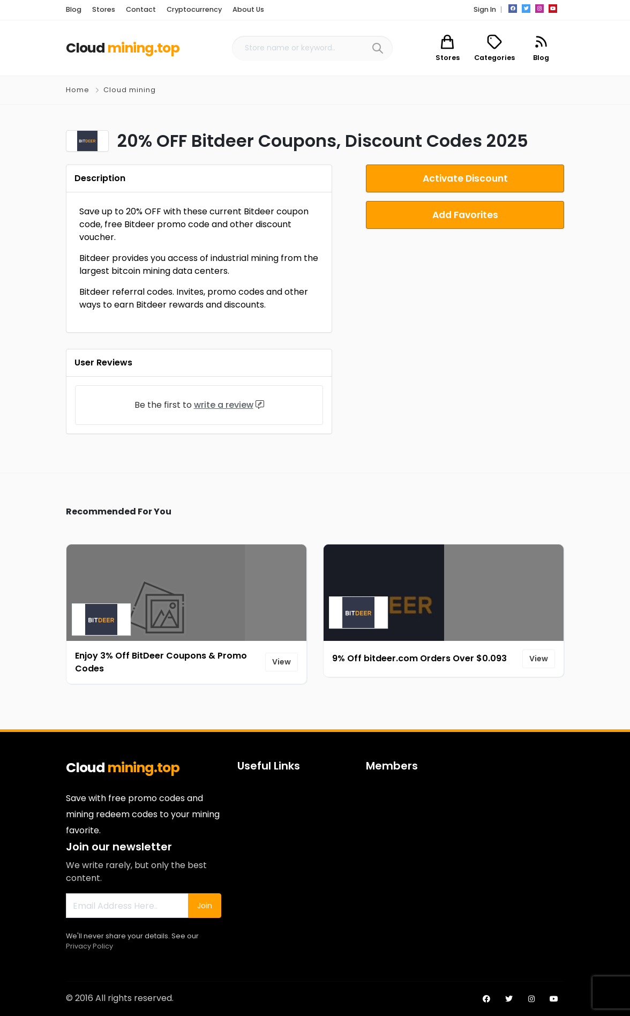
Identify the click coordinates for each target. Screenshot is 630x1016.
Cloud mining (129, 89)
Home (77, 89)
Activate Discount (465, 178)
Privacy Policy (89, 946)
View (281, 661)
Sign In (485, 9)
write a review (223, 405)
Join (204, 905)
